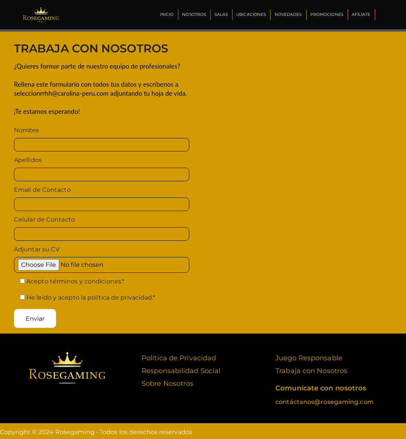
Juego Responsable (308, 356)
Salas (219, 14)
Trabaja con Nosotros (311, 368)
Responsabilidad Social (180, 368)
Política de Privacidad (178, 356)
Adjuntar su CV (36, 247)
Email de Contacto (42, 187)
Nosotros (192, 14)
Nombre (27, 128)
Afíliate (360, 14)
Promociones (326, 14)
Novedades (287, 14)
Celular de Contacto (44, 217)
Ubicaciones (250, 14)
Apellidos (28, 157)
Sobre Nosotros (167, 381)
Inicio (164, 14)
